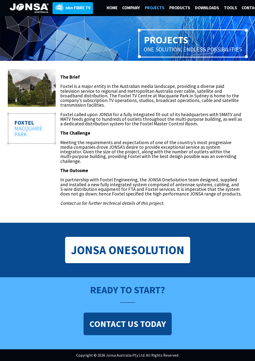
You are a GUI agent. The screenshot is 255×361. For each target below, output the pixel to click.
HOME (112, 7)
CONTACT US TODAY (127, 323)
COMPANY (131, 7)
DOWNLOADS (207, 7)
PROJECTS (155, 7)
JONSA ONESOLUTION (127, 250)
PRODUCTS (180, 7)
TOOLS (230, 7)
